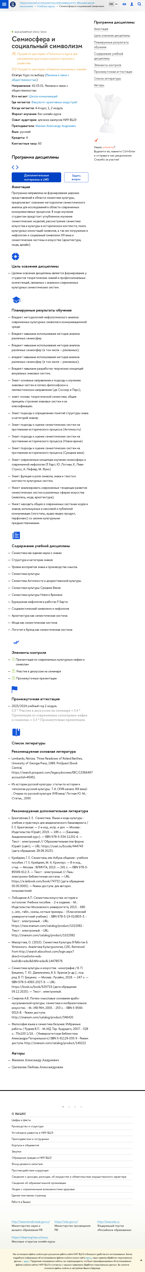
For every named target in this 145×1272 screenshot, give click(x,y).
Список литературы (107, 78)
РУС (111, 4)
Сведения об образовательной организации (39, 1183)
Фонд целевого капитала (27, 1164)
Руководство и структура (27, 1126)
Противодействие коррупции (30, 1170)
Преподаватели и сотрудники (30, 1139)
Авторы (99, 85)
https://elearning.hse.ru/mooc (30, 1237)
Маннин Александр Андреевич (55, 126)
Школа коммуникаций (43, 96)
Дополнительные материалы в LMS (36, 177)
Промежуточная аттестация (113, 72)
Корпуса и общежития (25, 1145)
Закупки (16, 1151)
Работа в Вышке (21, 1202)
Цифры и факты (21, 1120)
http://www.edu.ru (108, 1221)
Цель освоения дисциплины (112, 35)
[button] (63, 1107)
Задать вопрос (76, 177)
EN (116, 4)
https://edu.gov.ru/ (66, 1221)
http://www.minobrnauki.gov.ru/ (31, 1221)
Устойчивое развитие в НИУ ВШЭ (32, 1132)
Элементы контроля (107, 65)
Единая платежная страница (29, 1195)
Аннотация (101, 29)
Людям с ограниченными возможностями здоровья (43, 1189)
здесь (89, 1257)
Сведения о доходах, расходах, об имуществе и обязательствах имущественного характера (69, 1176)
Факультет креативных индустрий (54, 102)
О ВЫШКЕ (19, 1114)
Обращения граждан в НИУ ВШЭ (32, 1157)
